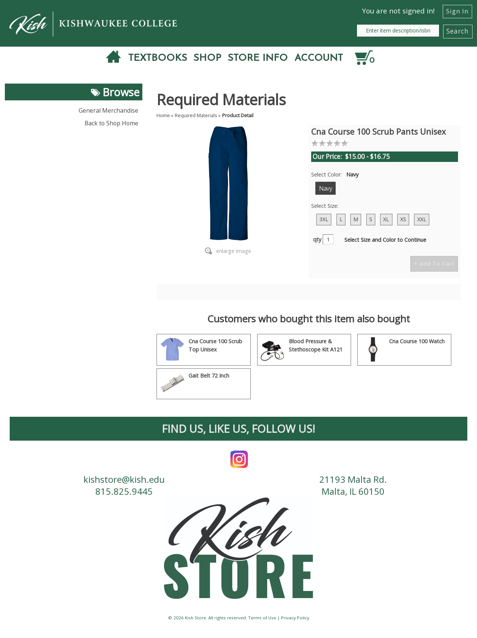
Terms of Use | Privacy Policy (278, 619)
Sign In (457, 11)
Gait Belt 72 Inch (209, 375)
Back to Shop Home (111, 123)
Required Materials (196, 115)
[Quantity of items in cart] (369, 57)
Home (163, 115)
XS (403, 219)
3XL (323, 219)
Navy (325, 188)
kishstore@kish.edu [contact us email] (123, 479)
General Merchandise (108, 110)
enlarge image (233, 250)
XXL (421, 219)
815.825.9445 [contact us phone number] (124, 492)
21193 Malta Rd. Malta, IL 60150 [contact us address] (353, 486)
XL (386, 219)
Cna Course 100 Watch (417, 341)
